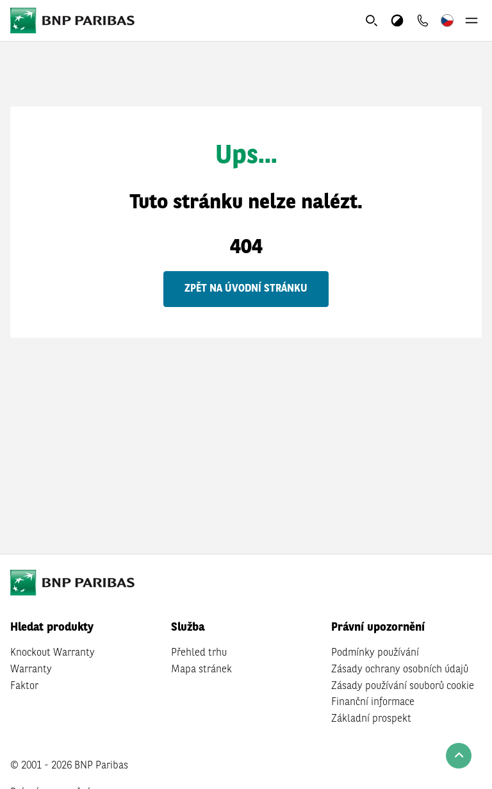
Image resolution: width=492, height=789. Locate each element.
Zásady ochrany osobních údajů (399, 670)
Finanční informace (372, 702)
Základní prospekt (371, 719)
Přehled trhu (199, 653)
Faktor (24, 686)
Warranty (31, 670)
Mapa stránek (201, 670)
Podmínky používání (375, 653)
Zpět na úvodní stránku (246, 289)
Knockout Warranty (52, 653)
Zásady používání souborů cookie (402, 686)
